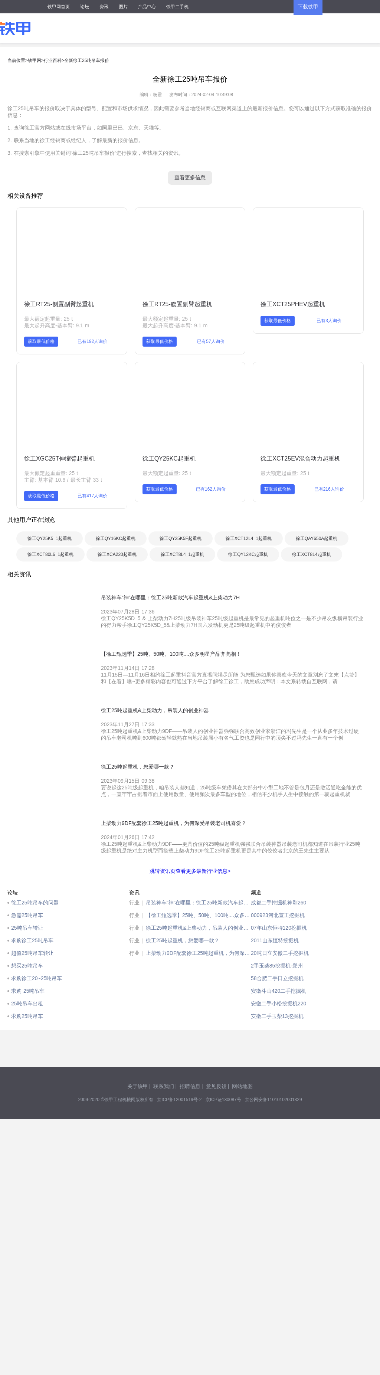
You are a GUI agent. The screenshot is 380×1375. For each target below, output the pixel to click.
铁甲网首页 (59, 6)
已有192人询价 (92, 341)
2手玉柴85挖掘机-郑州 (277, 966)
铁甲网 (34, 60)
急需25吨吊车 (27, 915)
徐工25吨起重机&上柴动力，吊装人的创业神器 (198, 928)
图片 (123, 6)
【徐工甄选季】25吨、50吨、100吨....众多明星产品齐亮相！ (198, 915)
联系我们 (163, 1086)
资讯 (103, 6)
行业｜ (137, 903)
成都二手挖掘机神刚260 (278, 903)
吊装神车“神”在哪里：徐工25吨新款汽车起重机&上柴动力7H (198, 903)
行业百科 (53, 60)
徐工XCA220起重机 (117, 554)
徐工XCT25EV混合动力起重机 (300, 458)
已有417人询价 (92, 495)
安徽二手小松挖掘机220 (278, 1003)
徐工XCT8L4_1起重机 (182, 554)
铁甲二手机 (177, 6)
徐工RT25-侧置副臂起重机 (59, 304)
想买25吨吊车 (27, 966)
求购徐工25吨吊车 (32, 940)
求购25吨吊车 (27, 1016)
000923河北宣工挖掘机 (278, 915)
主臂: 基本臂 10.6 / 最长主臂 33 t (63, 480)
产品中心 (147, 6)
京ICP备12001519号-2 (179, 1099)
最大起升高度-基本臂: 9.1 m (56, 325)
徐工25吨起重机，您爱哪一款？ (182, 940)
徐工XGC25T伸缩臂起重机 (59, 458)
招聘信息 (190, 1086)
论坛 (84, 6)
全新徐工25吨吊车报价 (86, 60)
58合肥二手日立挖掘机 (277, 978)
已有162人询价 (211, 489)
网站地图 (242, 1086)
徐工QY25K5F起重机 (181, 538)
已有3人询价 (329, 320)
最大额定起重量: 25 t (48, 319)
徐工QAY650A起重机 (316, 538)
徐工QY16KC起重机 (115, 538)
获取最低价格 (41, 341)
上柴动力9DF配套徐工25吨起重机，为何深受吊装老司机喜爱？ (198, 953)
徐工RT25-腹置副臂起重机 (177, 304)
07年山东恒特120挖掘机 (279, 928)
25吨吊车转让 (27, 928)
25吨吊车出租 (27, 1003)
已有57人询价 (210, 341)
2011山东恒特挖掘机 (275, 940)
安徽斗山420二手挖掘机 (278, 991)
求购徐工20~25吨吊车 (36, 978)
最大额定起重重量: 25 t (51, 473)
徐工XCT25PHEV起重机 (293, 304)
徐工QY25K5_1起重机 (49, 538)
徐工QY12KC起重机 (248, 554)
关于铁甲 (137, 1086)
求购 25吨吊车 (28, 991)
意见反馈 (216, 1086)
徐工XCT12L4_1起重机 (249, 538)
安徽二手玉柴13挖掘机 (277, 1016)
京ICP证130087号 (223, 1099)
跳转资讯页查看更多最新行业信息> (190, 871)
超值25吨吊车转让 (32, 953)
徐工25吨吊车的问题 (35, 903)
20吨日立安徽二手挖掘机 (280, 953)
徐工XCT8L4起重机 (311, 554)
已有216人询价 (329, 489)
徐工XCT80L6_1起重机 (50, 554)
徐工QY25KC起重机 (169, 458)
